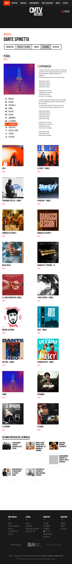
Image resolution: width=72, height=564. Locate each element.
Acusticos (29, 526)
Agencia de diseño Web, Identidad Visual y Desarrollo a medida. (36, 559)
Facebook (46, 529)
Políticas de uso (59, 556)
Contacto (46, 537)
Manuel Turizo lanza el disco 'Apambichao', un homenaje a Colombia (41, 447)
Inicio (7, 3)
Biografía (10, 47)
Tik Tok (46, 531)
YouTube (45, 523)
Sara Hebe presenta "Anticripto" (63, 445)
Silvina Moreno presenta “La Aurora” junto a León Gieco (64, 459)
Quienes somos (47, 534)
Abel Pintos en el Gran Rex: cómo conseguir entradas (40, 472)
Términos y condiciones (47, 556)
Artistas (15, 3)
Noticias (23, 3)
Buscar (65, 11)
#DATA (58, 3)
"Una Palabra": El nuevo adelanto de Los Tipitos (17, 446)
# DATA (28, 523)
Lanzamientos (34, 3)
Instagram (46, 526)
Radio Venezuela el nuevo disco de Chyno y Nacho (17, 472)
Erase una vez (30, 531)
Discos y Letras (24, 47)
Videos (36, 47)
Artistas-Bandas (13, 526)
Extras (65, 3)
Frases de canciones (32, 529)
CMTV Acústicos (47, 3)
